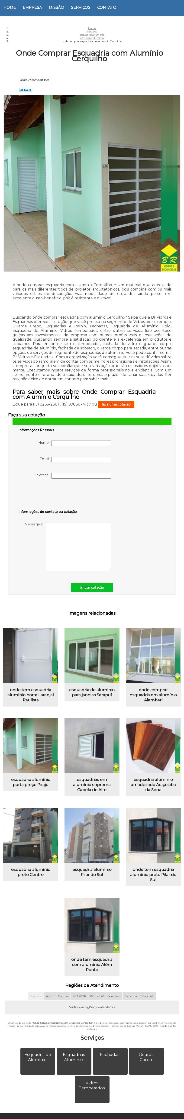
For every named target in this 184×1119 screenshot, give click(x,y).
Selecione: (35, 996)
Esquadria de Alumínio (38, 1057)
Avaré (50, 996)
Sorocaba (114, 996)
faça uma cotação (116, 404)
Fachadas (110, 1054)
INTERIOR (79, 996)
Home (9, 7)
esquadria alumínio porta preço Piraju (30, 782)
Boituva (63, 996)
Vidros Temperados (92, 1085)
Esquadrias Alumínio (74, 1057)
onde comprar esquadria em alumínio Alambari (153, 694)
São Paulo (147, 996)
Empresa (32, 7)
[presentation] (48, 495)
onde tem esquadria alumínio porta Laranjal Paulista (30, 694)
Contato (106, 7)
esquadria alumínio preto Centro (30, 872)
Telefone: (73, 476)
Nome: (74, 443)
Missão (56, 7)
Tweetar (25, 90)
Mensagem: (68, 546)
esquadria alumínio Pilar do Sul (92, 872)
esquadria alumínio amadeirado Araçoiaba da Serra (153, 784)
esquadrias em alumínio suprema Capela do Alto (92, 784)
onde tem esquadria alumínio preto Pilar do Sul (153, 874)
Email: (75, 459)
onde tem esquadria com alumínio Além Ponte (92, 964)
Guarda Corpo (146, 1057)
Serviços (80, 7)
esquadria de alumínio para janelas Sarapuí (92, 692)
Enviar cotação (92, 587)
